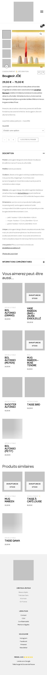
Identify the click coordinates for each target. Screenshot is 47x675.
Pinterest (23, 644)
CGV (23, 618)
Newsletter (23, 648)
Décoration (23, 71)
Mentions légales (23, 625)
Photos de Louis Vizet (10, 254)
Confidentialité (23, 621)
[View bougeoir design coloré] (6, 34)
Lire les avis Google (23, 661)
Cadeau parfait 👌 (10, 71)
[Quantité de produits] (9, 140)
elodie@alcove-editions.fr (11, 248)
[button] (41, 34)
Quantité (5, 126)
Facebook (23, 641)
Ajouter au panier (28, 139)
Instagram (23, 638)
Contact (23, 615)
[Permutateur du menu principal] (42, 11)
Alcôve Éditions (23, 193)
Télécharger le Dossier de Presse (23, 664)
